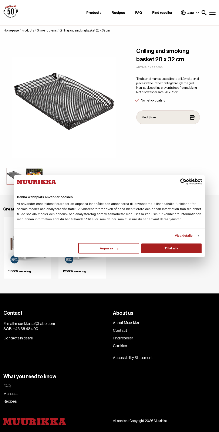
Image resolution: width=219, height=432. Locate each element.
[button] (204, 12)
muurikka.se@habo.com (35, 324)
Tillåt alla (171, 248)
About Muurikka (126, 323)
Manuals (10, 394)
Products (93, 12)
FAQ (138, 12)
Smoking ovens (47, 30)
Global (190, 12)
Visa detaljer (184, 235)
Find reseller (162, 12)
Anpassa (109, 248)
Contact (120, 330)
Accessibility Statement (133, 358)
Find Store (168, 117)
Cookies (120, 346)
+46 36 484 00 (25, 329)
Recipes (118, 12)
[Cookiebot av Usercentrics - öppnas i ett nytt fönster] (183, 181)
